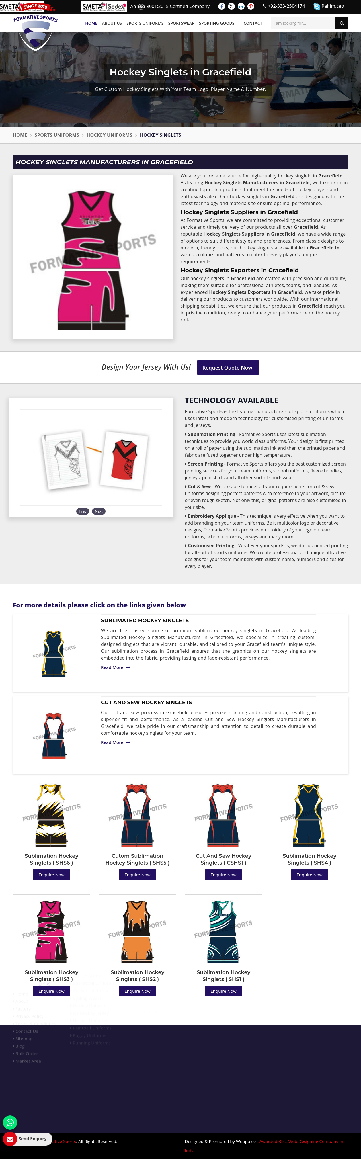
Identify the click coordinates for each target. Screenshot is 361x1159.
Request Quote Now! (228, 367)
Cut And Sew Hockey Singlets (146, 702)
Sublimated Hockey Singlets (145, 620)
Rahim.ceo (328, 6)
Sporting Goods (216, 23)
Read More (115, 667)
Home (91, 23)
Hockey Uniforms (109, 135)
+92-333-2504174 (284, 6)
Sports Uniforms (144, 23)
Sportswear (181, 23)
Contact (253, 23)
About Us (112, 23)
